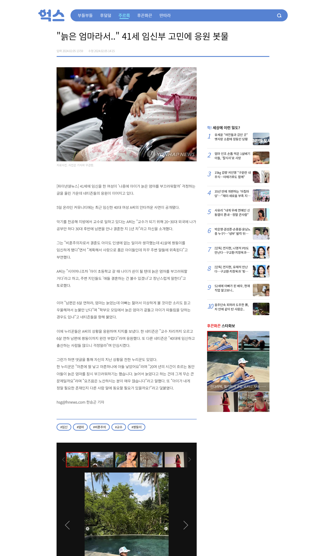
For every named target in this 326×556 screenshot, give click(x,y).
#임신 (64, 427)
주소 (266, 49)
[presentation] (62, 459)
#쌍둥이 (136, 427)
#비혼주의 (99, 427)
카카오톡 (257, 49)
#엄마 (80, 427)
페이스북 (240, 49)
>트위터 (248, 49)
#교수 (118, 427)
